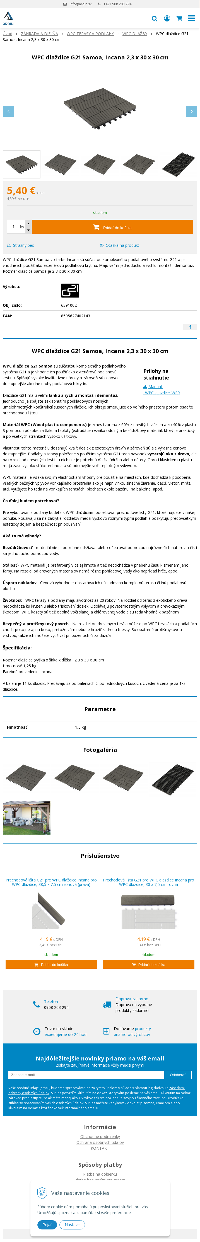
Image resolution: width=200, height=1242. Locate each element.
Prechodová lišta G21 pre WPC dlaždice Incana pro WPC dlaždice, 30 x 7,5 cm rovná (148, 882)
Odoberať (178, 1075)
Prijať (47, 1224)
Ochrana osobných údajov (100, 1142)
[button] (155, 18)
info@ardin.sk (80, 4)
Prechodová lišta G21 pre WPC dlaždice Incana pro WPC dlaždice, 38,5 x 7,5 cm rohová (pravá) (51, 882)
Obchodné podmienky (100, 1136)
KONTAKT (100, 1148)
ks (22, 226)
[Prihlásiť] (167, 18)
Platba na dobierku (100, 1174)
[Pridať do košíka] (112, 227)
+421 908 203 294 (117, 4)
